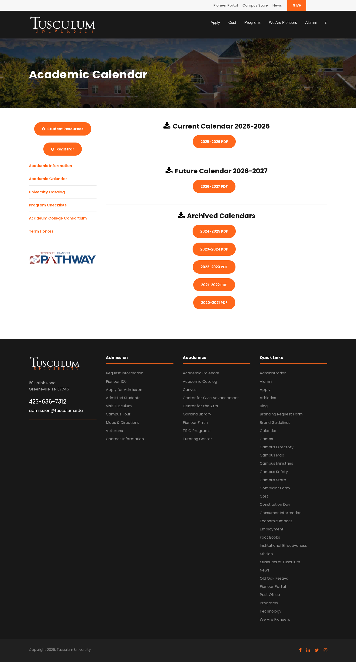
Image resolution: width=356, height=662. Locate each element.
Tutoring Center (197, 439)
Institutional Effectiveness (283, 545)
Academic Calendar (48, 178)
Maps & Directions (122, 422)
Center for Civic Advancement (211, 398)
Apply (215, 22)
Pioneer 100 (116, 381)
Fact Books (270, 537)
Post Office (270, 594)
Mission (266, 554)
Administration (273, 373)
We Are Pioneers (283, 22)
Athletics (268, 398)
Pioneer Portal (226, 5)
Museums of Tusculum (280, 562)
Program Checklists (48, 205)
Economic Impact (276, 521)
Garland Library (197, 414)
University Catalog (47, 192)
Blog (264, 406)
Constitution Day (275, 504)
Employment (271, 529)
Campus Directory (277, 447)
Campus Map (272, 455)
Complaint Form (275, 488)
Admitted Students (123, 398)
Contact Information (125, 439)
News (277, 5)
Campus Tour (118, 414)
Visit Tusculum (119, 406)
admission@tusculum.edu (56, 410)
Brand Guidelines (275, 422)
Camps (266, 439)
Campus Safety (274, 471)
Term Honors (41, 231)
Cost (232, 22)
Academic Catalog (200, 381)
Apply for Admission (124, 389)
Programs (252, 22)
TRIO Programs (197, 430)
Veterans (114, 430)
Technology (270, 611)
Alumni (311, 22)
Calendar (268, 430)
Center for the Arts (200, 406)
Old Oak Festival (274, 578)
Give (297, 5)
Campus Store (255, 5)
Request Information (124, 373)
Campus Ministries (276, 463)
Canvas (190, 389)
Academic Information (50, 165)
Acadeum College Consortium (58, 218)
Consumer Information (280, 513)
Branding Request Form (281, 414)
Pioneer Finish (195, 422)
